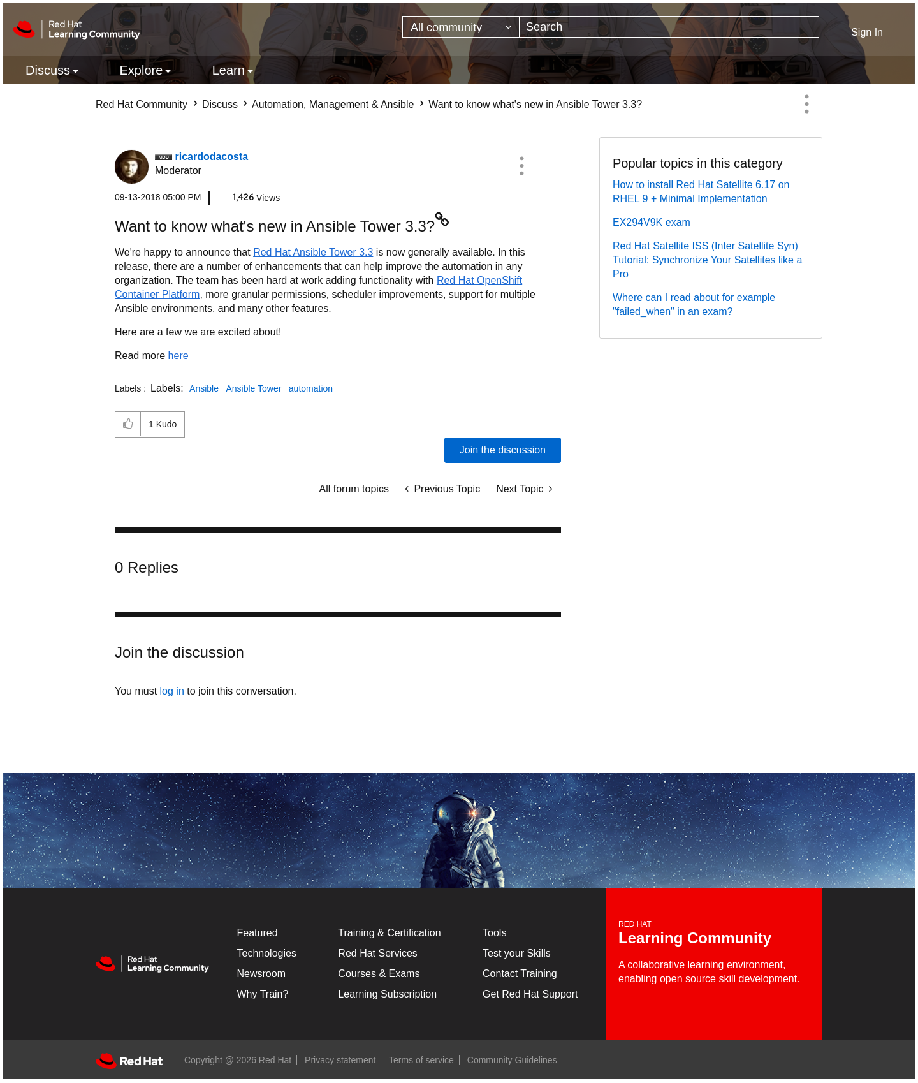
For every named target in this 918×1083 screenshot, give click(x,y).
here (178, 355)
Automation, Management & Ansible (333, 104)
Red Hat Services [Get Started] (378, 953)
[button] (521, 166)
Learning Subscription (387, 994)
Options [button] (806, 104)
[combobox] (669, 27)
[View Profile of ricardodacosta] (211, 156)
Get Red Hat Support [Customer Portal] (530, 994)
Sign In (867, 32)
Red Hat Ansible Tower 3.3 (313, 252)
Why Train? (263, 994)
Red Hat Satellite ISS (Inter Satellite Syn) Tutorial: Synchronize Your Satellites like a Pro (707, 259)
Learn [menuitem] (228, 70)
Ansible (204, 388)
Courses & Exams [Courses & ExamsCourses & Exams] (378, 973)
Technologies (266, 953)
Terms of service (421, 1060)
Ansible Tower (253, 388)
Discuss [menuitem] (48, 70)
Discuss (220, 104)
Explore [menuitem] (141, 70)
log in (172, 691)
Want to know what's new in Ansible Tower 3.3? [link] (535, 104)
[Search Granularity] (461, 27)
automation (311, 388)
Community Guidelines (512, 1060)
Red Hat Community (141, 104)
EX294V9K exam (651, 222)
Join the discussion (503, 450)
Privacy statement (340, 1060)
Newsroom (261, 973)
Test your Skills (517, 953)
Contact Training (520, 973)
